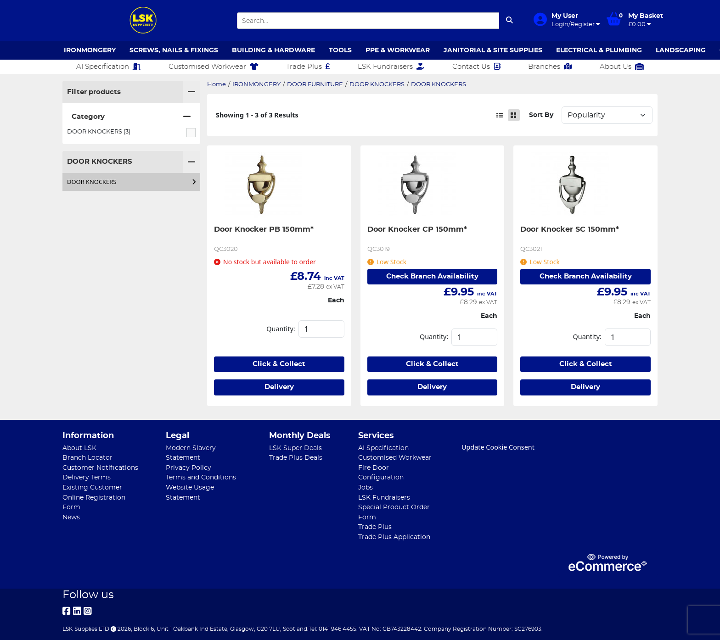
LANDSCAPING (681, 50)
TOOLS (340, 50)
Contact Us (476, 66)
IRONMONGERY (90, 50)
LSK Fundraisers (391, 66)
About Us (622, 66)
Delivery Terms (86, 477)
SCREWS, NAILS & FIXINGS (173, 50)
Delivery (279, 387)
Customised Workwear (214, 66)
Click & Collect (279, 364)
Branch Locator (87, 457)
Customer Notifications (100, 467)
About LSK (79, 448)
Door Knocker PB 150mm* (264, 229)
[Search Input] (368, 20)
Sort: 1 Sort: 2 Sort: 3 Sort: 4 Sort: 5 (607, 115)
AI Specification (108, 66)
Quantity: (280, 328)
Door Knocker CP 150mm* (417, 229)
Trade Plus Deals (295, 457)
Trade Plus (308, 66)
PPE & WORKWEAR (398, 50)
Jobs (365, 487)
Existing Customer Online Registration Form (93, 497)
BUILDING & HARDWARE (273, 50)
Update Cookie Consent (497, 447)
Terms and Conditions (201, 477)
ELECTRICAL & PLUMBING (599, 50)
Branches (550, 66)
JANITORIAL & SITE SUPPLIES (493, 50)
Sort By (541, 114)
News (71, 517)
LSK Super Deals (295, 448)
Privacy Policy (188, 467)
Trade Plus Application (394, 537)
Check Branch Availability (432, 276)
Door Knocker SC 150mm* (569, 229)
